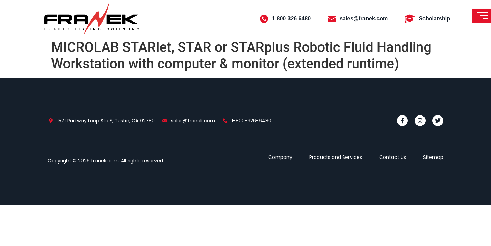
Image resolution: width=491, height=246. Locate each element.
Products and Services (335, 157)
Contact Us (392, 157)
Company (280, 157)
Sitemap (433, 157)
